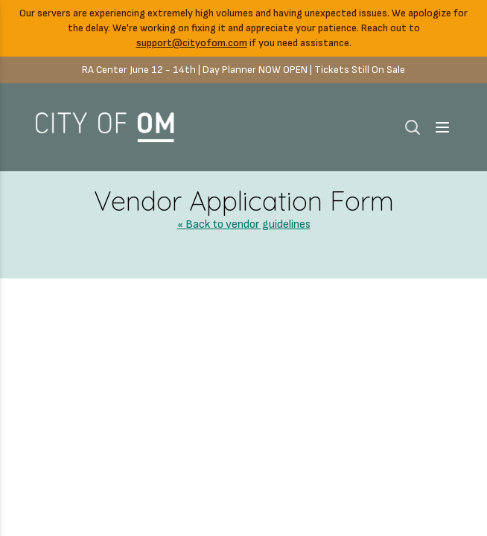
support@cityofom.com (191, 42)
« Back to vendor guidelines (244, 224)
